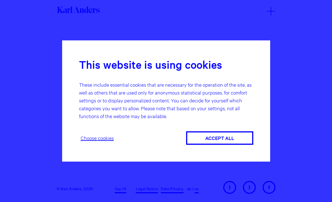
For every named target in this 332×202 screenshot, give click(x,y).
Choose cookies (97, 138)
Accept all (219, 138)
